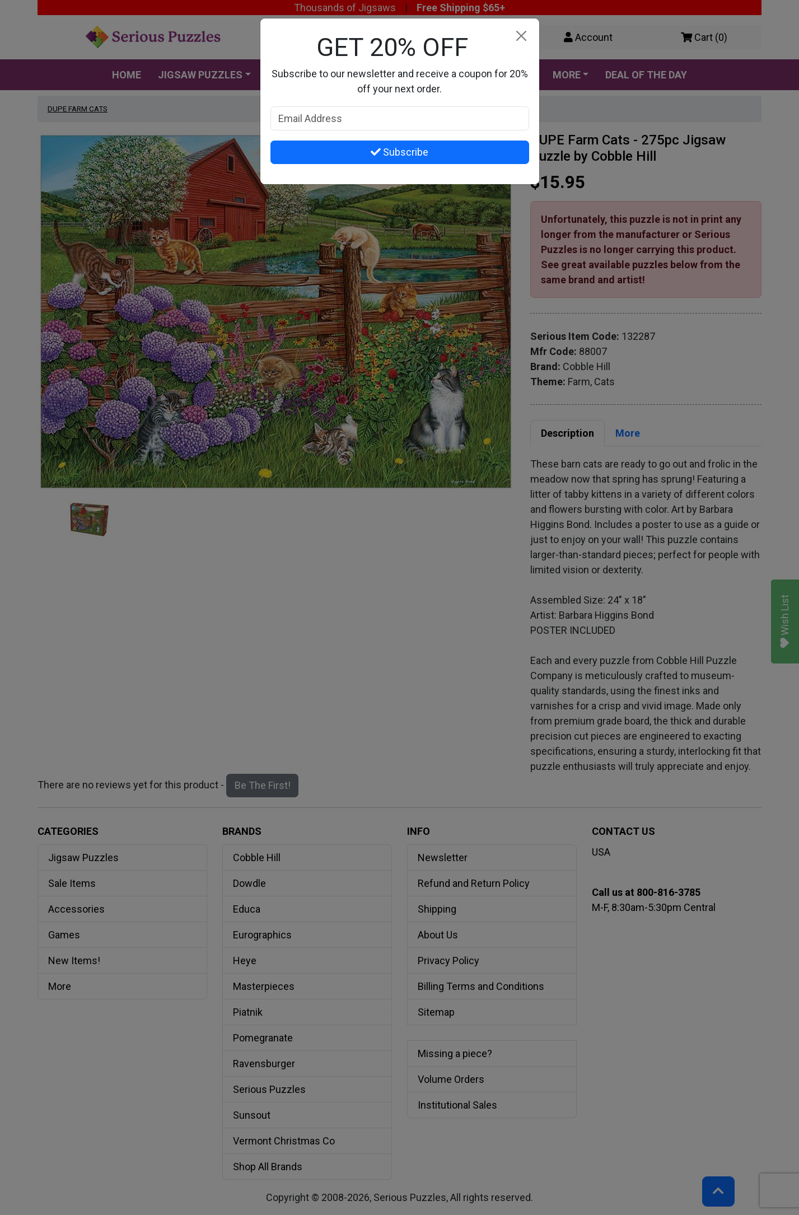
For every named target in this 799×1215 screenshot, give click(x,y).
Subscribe (399, 152)
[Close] (521, 36)
